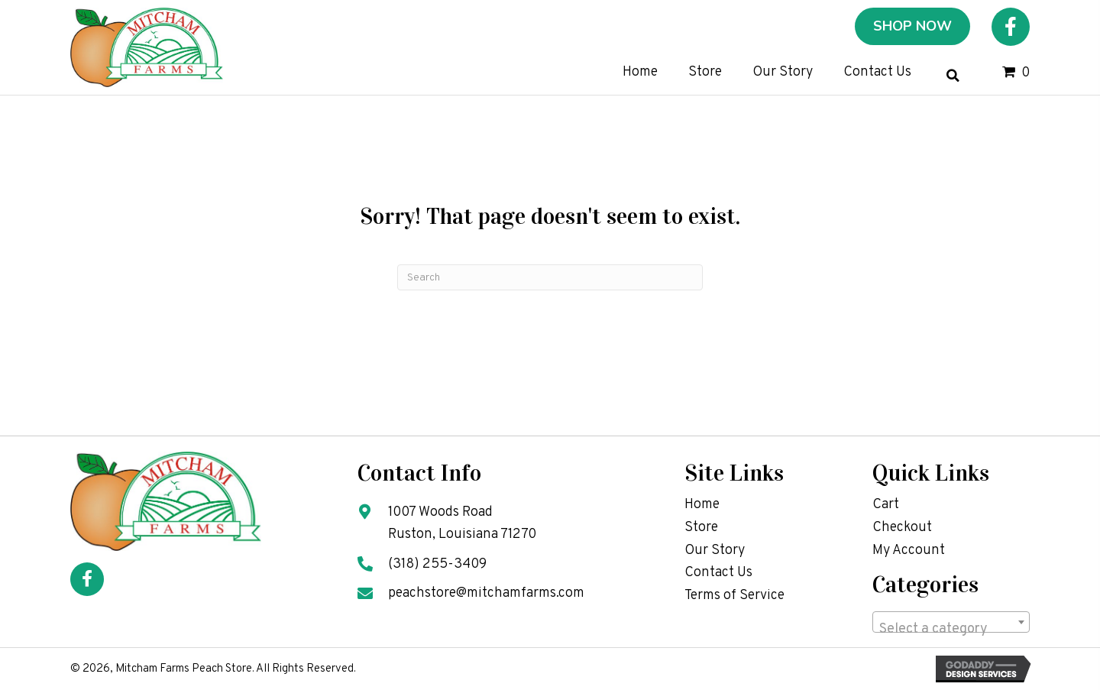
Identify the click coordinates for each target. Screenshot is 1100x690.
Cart (885, 504)
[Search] (550, 277)
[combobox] (951, 622)
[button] (1011, 27)
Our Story (714, 550)
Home (702, 504)
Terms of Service (734, 595)
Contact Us (718, 572)
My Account (908, 550)
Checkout (902, 527)
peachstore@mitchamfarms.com (486, 593)
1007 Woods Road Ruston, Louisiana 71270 (462, 523)
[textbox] (951, 629)
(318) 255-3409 (437, 564)
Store (701, 527)
